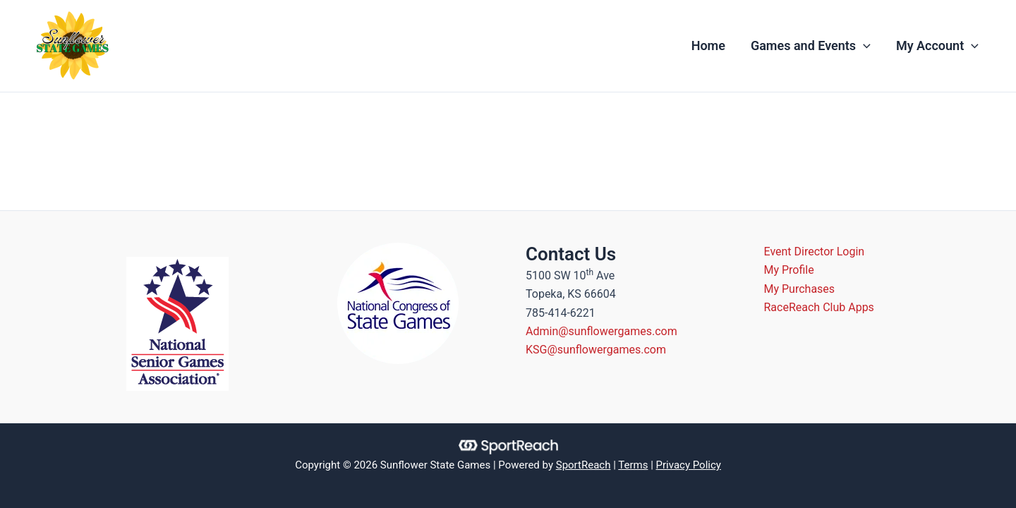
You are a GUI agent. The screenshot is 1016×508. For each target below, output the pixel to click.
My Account (937, 46)
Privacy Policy (688, 465)
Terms (633, 465)
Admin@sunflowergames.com (601, 331)
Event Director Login (814, 251)
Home (708, 45)
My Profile (789, 270)
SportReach (583, 465)
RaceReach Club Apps (819, 307)
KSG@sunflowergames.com (596, 349)
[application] (863, 46)
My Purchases (799, 289)
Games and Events (811, 46)
